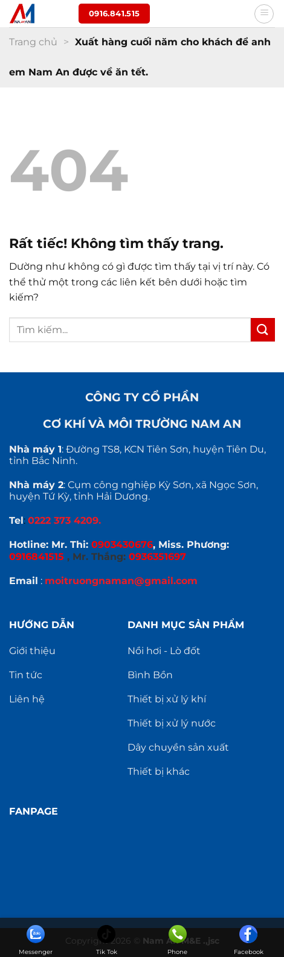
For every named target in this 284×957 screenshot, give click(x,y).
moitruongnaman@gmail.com (121, 581)
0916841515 (36, 556)
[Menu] (264, 14)
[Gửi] (263, 330)
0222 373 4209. (64, 520)
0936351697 (157, 556)
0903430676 (122, 544)
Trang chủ (33, 42)
